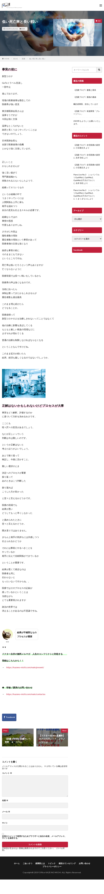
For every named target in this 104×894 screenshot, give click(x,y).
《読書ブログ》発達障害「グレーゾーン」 (86, 112)
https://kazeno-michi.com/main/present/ (25, 667)
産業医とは (40, 863)
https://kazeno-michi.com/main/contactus (25, 694)
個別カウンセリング (67, 863)
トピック (52, 863)
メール (6, 812)
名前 (5, 800)
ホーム (17, 863)
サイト (5, 823)
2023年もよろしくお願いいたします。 (86, 122)
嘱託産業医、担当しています (85, 104)
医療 (23, 29)
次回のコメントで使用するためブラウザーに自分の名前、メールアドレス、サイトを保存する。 (34, 837)
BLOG (15, 59)
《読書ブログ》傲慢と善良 (84, 90)
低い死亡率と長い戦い (37, 59)
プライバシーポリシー (52, 866)
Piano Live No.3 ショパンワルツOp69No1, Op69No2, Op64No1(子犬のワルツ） (86, 177)
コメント (7, 773)
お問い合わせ (84, 863)
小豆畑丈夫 (80, 148)
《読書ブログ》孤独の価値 (84, 97)
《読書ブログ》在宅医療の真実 (86, 145)
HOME (6, 59)
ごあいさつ (27, 863)
